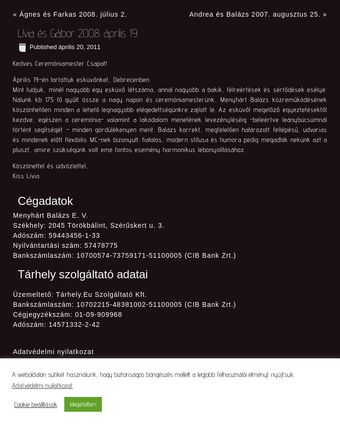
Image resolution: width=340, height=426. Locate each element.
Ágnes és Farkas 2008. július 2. (73, 14)
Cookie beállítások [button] (35, 404)
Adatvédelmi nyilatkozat (53, 351)
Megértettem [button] (83, 404)
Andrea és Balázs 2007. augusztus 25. (254, 14)
